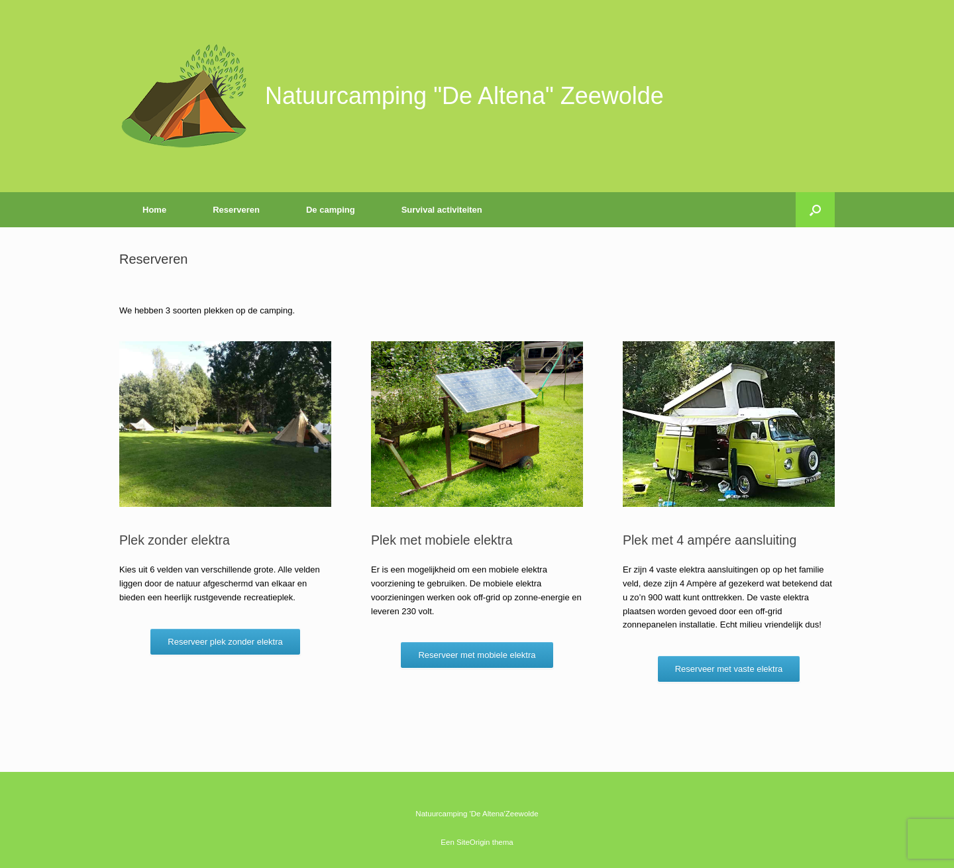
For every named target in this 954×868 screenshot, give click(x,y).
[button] (815, 209)
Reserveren (236, 210)
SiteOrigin (473, 842)
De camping (330, 210)
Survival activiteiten (441, 210)
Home (154, 210)
